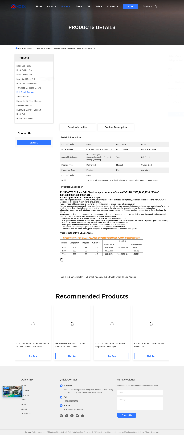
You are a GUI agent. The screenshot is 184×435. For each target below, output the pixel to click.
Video (23, 400)
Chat (130, 6)
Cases (24, 409)
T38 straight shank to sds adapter (120, 277)
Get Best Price (130, 114)
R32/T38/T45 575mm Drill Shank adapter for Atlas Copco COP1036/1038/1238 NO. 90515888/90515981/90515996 (110, 345)
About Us (51, 6)
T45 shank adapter (74, 277)
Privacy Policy (30, 432)
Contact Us (112, 6)
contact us (127, 415)
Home (39, 6)
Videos (99, 6)
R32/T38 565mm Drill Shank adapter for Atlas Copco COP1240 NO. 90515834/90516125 (33, 345)
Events (79, 6)
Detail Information (77, 127)
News (23, 404)
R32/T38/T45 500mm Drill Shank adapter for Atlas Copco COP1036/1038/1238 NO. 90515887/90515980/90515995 (70, 345)
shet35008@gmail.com (73, 409)
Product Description (116, 127)
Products (66, 6)
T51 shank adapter (93, 277)
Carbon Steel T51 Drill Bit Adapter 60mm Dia (149, 345)
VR (88, 6)
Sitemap (41, 432)
